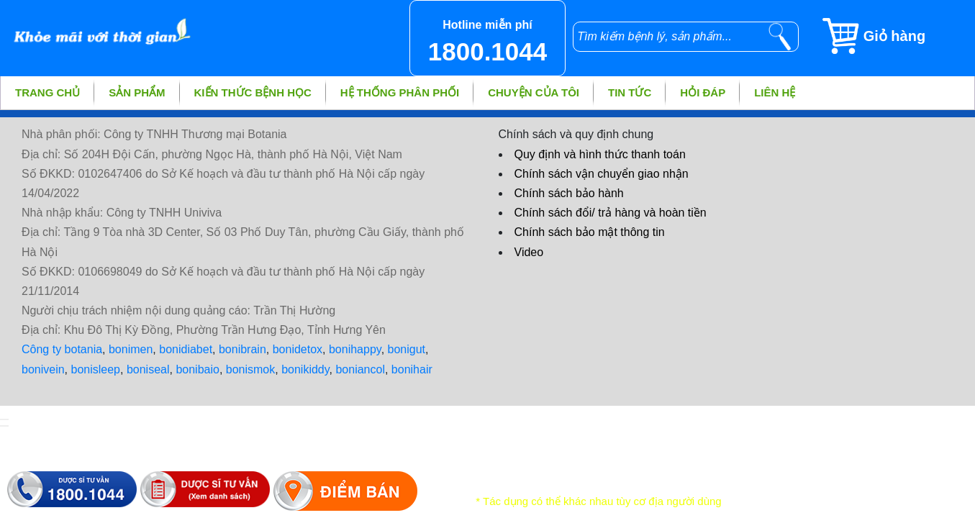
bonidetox (297, 349)
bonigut (407, 349)
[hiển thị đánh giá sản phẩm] (4, 426)
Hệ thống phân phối (399, 92)
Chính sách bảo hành (569, 193)
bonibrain (242, 349)
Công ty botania (62, 349)
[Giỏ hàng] (897, 36)
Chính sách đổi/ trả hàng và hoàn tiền (610, 212)
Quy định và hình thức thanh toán (600, 154)
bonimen (131, 349)
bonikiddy (305, 369)
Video (529, 252)
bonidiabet (185, 349)
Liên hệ (774, 92)
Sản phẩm (137, 92)
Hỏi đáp (702, 92)
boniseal (148, 369)
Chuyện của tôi (533, 92)
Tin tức (629, 92)
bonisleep (96, 369)
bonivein (43, 369)
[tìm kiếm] (780, 36)
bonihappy (355, 349)
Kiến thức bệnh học (253, 92)
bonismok (250, 369)
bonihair (411, 369)
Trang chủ (47, 92)
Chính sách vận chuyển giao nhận (601, 174)
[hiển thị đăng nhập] (4, 419)
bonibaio (197, 369)
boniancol (360, 369)
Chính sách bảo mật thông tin (589, 232)
